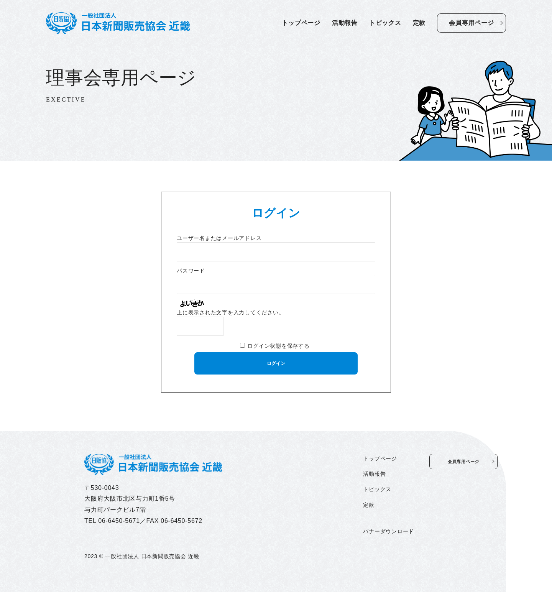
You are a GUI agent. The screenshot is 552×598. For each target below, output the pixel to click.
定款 (419, 23)
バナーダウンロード (350, 537)
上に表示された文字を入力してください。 (230, 312)
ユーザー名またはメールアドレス (219, 238)
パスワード (191, 271)
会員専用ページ (471, 23)
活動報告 (345, 23)
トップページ (301, 23)
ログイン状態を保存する (278, 346)
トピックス (385, 23)
